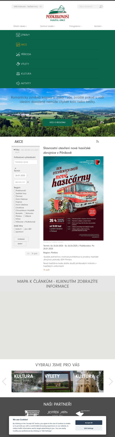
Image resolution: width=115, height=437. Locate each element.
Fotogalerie (74, 26)
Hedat (101, 6)
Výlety (25, 64)
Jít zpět (34, 253)
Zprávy (25, 34)
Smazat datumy (28, 182)
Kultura (26, 73)
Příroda (26, 54)
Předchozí (4, 382)
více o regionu (57, 122)
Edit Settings (88, 428)
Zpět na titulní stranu (57, 13)
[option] (27, 381)
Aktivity (26, 83)
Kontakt (97, 26)
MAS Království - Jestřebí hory (26, 6)
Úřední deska (19, 26)
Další (111, 382)
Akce (24, 44)
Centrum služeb (47, 26)
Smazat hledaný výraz (15, 168)
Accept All (88, 423)
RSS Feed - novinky (98, 141)
